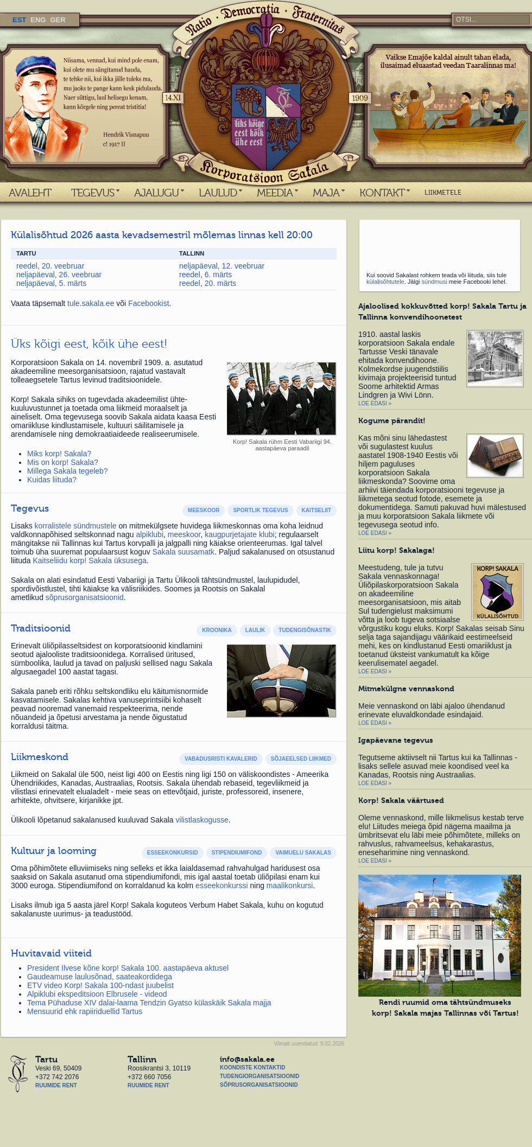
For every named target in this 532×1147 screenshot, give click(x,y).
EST (19, 20)
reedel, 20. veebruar (50, 266)
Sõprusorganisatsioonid (259, 1085)
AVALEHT (30, 193)
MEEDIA (275, 193)
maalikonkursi (290, 885)
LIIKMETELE (443, 192)
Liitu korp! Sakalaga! (396, 550)
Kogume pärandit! (392, 420)
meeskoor (184, 534)
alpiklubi (149, 534)
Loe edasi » (374, 403)
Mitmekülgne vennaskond (406, 688)
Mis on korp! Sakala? (62, 462)
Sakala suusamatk (183, 551)
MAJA (326, 193)
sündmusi (434, 281)
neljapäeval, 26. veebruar (59, 274)
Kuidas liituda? (52, 479)
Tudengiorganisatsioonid (259, 1076)
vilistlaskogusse (202, 819)
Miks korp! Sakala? (59, 453)
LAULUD (218, 193)
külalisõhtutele (385, 281)
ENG (38, 20)
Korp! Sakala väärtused (401, 800)
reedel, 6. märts (205, 274)
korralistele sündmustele (76, 525)
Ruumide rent (56, 1085)
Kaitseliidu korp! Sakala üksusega (89, 560)
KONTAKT (381, 193)
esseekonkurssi (221, 885)
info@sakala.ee (247, 1059)
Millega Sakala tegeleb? (67, 471)
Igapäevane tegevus (395, 740)
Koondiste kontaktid (252, 1067)
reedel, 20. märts (207, 283)
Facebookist (148, 303)
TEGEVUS (92, 193)
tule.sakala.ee (91, 303)
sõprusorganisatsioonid (85, 597)
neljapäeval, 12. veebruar (221, 266)
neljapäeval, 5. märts (51, 283)
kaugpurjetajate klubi (239, 534)
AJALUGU (156, 193)
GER (57, 20)
